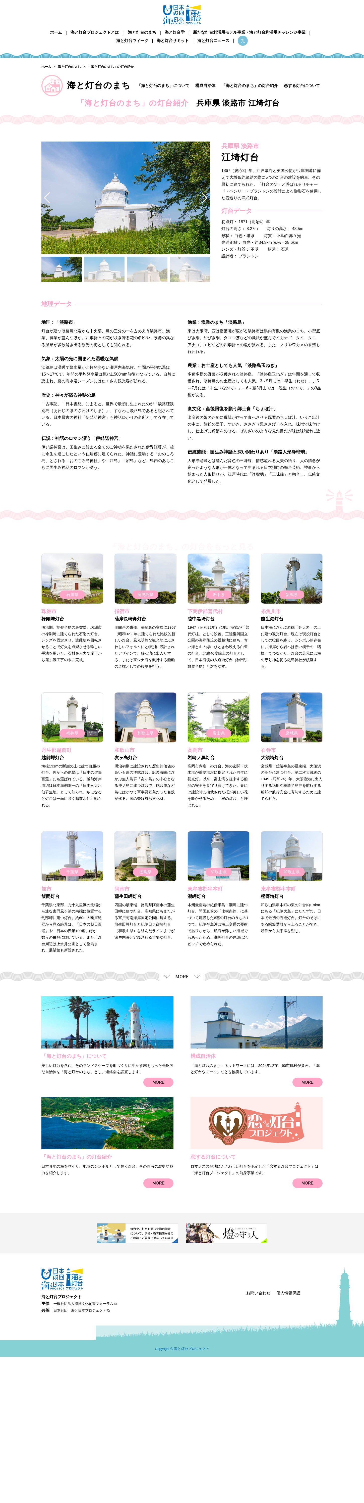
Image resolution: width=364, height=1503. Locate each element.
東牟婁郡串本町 (205, 1038)
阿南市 (122, 1038)
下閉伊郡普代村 (205, 761)
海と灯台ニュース (213, 40)
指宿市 (122, 761)
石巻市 (268, 900)
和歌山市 (124, 900)
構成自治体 (205, 85)
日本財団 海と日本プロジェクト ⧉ (81, 1456)
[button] (204, 347)
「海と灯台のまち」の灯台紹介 (250, 85)
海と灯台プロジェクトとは (95, 32)
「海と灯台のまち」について (163, 85)
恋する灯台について (302, 85)
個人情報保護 (288, 1439)
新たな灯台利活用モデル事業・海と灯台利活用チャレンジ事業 (249, 32)
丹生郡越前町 (56, 900)
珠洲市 (48, 761)
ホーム (56, 32)
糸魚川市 (271, 761)
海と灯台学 (175, 32)
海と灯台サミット (173, 40)
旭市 (46, 1038)
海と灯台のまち (142, 32)
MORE (158, 1232)
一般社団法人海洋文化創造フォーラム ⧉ (85, 1449)
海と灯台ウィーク (132, 40)
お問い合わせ (258, 1439)
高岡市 (195, 900)
